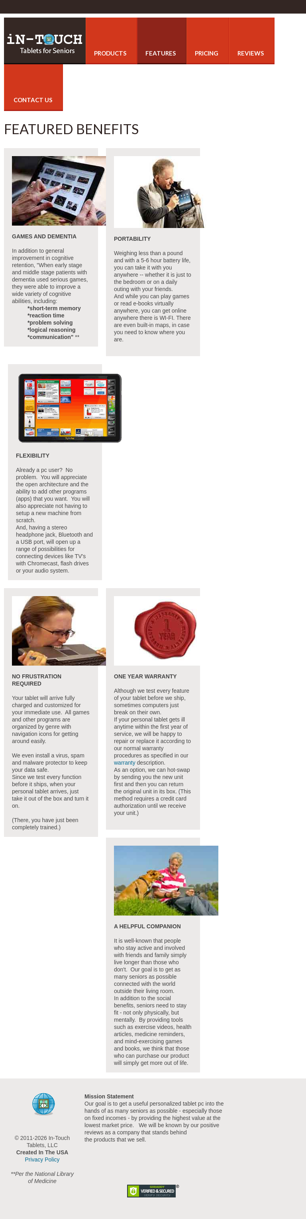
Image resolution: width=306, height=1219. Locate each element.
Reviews (250, 53)
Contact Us (32, 99)
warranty (124, 762)
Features (160, 53)
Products (110, 53)
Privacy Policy (42, 1159)
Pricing (206, 53)
